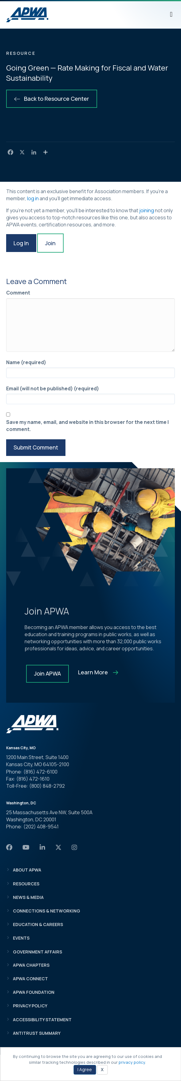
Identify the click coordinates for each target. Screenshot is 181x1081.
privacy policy (132, 1062)
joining (146, 210)
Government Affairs (37, 952)
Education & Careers (38, 924)
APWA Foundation (33, 992)
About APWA (27, 870)
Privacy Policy (30, 1006)
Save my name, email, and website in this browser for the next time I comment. (87, 426)
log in (33, 198)
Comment (18, 292)
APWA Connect (30, 978)
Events (21, 938)
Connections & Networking (46, 911)
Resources (26, 884)
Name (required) (26, 362)
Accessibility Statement (42, 1019)
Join (50, 243)
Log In (21, 243)
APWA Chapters (31, 965)
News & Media (28, 897)
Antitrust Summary (37, 1033)
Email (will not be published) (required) (52, 388)
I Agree (84, 1069)
